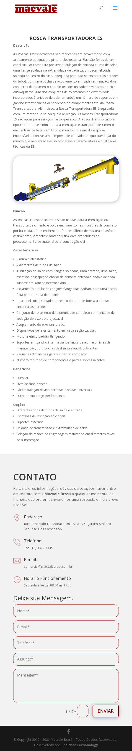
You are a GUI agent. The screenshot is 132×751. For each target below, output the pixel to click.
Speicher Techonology (80, 745)
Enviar (106, 711)
